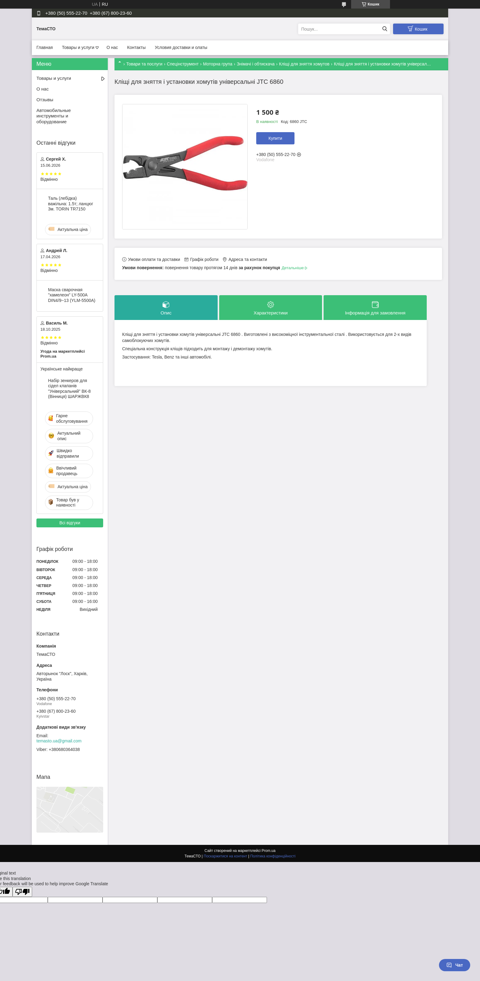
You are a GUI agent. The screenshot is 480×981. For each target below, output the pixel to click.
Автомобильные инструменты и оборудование (53, 116)
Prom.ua (269, 851)
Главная (44, 47)
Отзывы (44, 99)
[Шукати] (384, 29)
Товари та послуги (144, 63)
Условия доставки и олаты (181, 47)
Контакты (136, 47)
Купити (275, 138)
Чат (454, 965)
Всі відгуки (69, 522)
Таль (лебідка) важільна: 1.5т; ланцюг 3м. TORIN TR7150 (70, 203)
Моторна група (217, 63)
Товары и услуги (78, 47)
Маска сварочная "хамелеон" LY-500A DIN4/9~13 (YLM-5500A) (71, 295)
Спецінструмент (183, 63)
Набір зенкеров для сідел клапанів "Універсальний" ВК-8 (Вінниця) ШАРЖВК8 (69, 388)
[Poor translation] (22, 892)
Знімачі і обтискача (256, 63)
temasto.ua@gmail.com (58, 740)
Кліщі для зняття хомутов (304, 63)
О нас (112, 47)
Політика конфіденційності (272, 856)
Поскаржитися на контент (225, 856)
